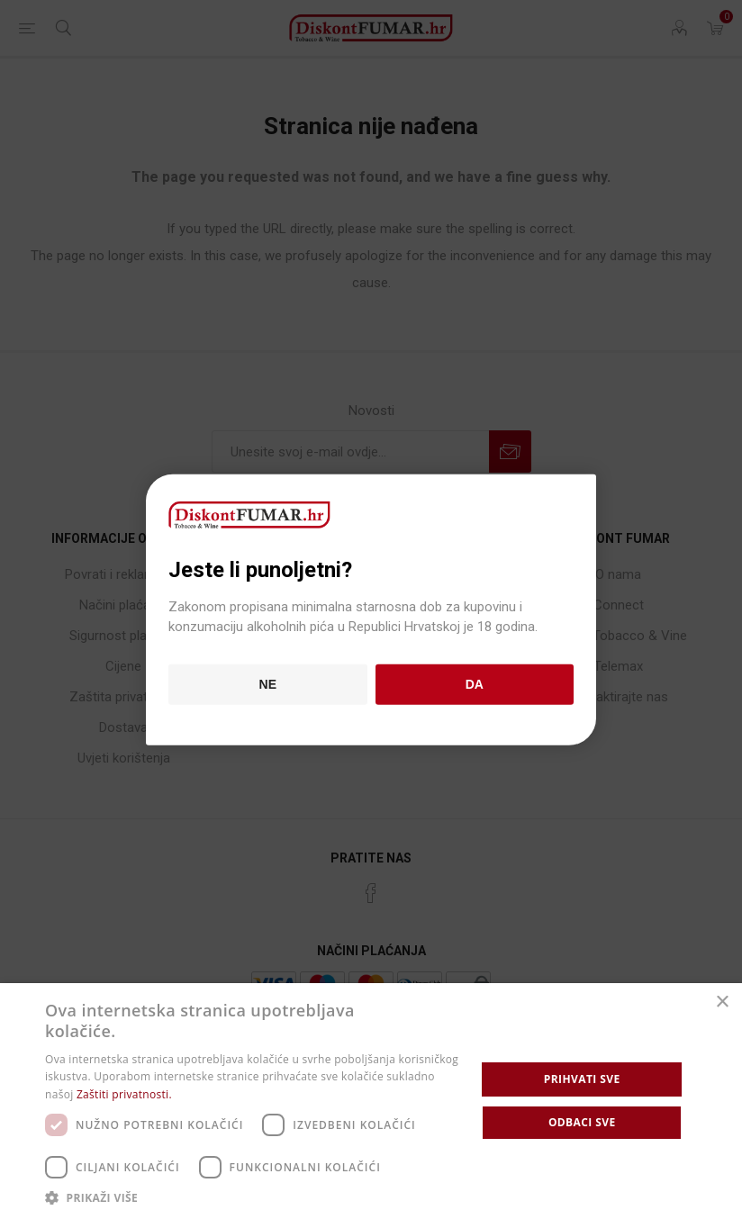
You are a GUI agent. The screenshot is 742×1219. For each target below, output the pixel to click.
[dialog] (371, 1101)
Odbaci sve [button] (582, 1122)
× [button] (721, 1002)
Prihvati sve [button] (582, 1079)
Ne (267, 684)
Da (475, 684)
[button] (254, 1196)
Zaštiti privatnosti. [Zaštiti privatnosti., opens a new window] (124, 1094)
